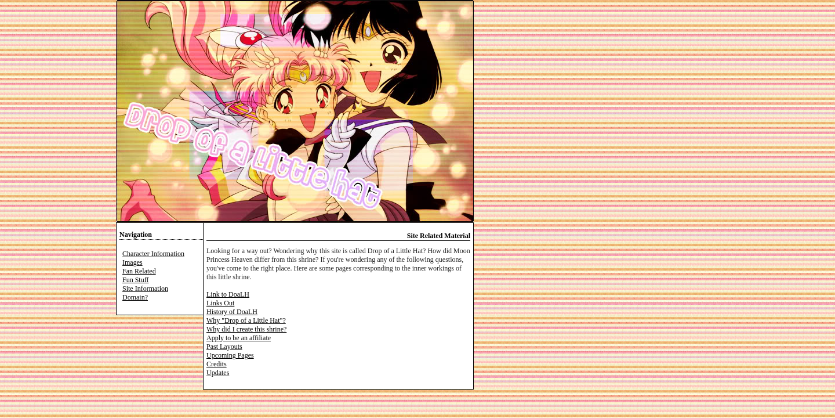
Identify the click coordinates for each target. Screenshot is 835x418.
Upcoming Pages (230, 355)
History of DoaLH (231, 312)
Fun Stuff (135, 280)
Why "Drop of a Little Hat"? (246, 320)
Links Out (220, 303)
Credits (216, 364)
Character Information (153, 254)
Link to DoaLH (227, 294)
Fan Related (139, 271)
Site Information (145, 288)
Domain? (135, 297)
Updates (217, 373)
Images (132, 262)
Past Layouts (224, 347)
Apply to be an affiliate (238, 338)
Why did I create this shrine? (246, 329)
